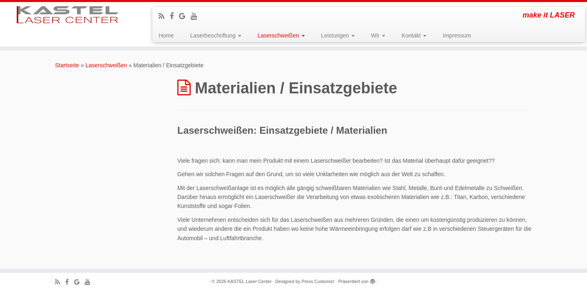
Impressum (457, 35)
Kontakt (414, 35)
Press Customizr (318, 281)
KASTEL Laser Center (249, 281)
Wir (378, 35)
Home (166, 35)
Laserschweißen (281, 35)
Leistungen (338, 35)
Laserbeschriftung (215, 35)
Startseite (67, 65)
